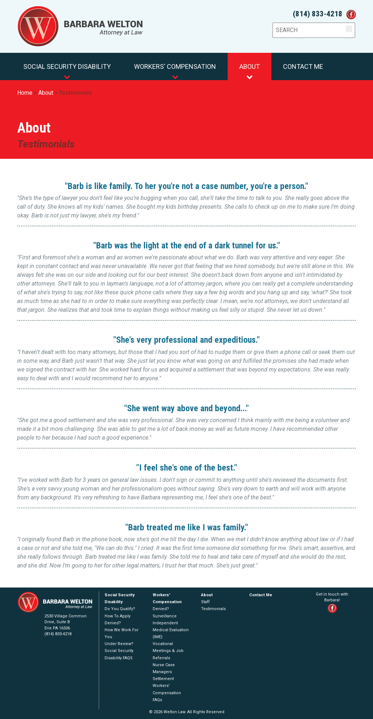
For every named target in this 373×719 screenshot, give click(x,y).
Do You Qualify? (120, 608)
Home (24, 92)
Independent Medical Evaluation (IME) (171, 630)
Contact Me (303, 66)
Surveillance (165, 616)
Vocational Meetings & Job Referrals (168, 650)
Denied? (113, 623)
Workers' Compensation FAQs (167, 692)
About (249, 71)
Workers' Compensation (175, 71)
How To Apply (117, 616)
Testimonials (75, 92)
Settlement (163, 678)
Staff (205, 602)
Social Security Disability (67, 71)
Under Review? (119, 643)
